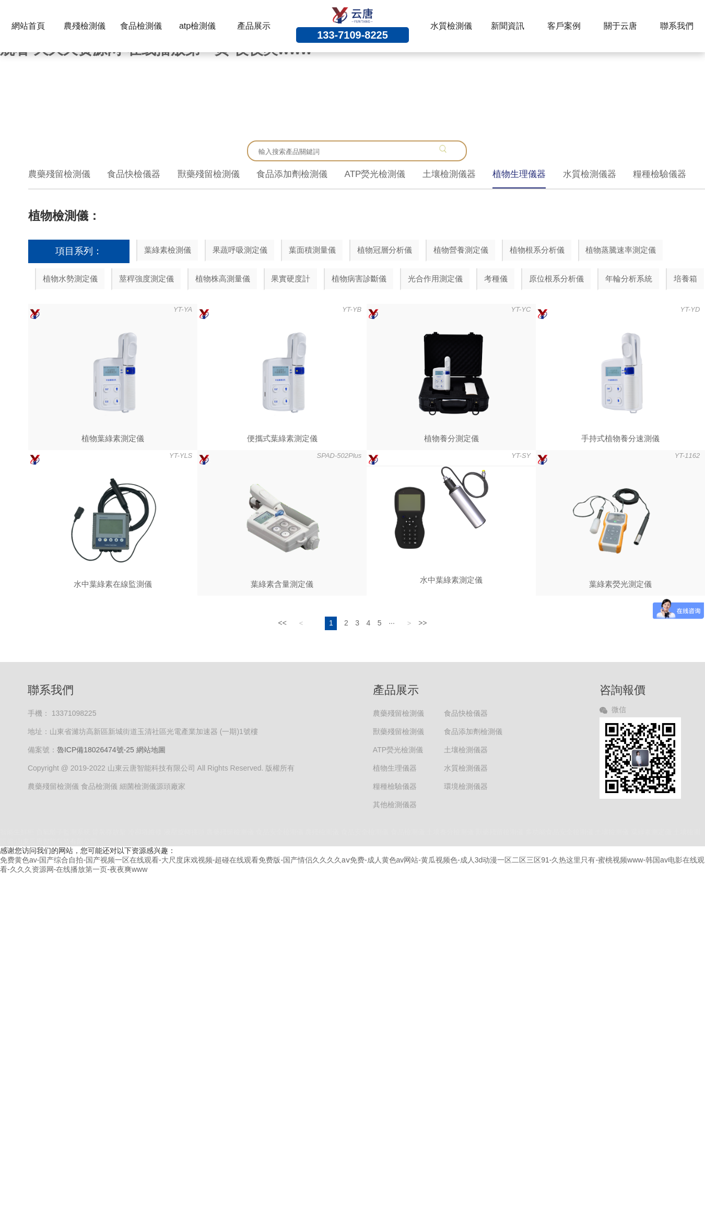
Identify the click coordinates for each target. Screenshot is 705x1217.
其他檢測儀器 (395, 804)
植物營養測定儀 (460, 249)
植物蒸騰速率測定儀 (620, 249)
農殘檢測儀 (84, 25)
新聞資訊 (507, 25)
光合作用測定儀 (435, 278)
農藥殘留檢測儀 (59, 174)
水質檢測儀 (451, 25)
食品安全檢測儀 (279, 832)
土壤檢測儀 (612, 832)
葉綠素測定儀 (651, 832)
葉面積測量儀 (312, 249)
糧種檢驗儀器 (659, 174)
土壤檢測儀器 (449, 174)
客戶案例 (564, 25)
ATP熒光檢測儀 (375, 174)
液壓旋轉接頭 (184, 832)
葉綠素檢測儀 (167, 249)
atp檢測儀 (197, 25)
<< (282, 623)
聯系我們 (677, 25)
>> (422, 623)
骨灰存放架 (109, 832)
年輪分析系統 (628, 278)
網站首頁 (28, 25)
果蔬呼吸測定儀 (240, 249)
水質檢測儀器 (589, 174)
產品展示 (254, 25)
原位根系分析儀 (556, 278)
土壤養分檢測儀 (450, 832)
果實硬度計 (290, 278)
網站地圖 (151, 750)
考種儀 (496, 278)
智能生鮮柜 (17, 832)
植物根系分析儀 (537, 249)
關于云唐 (620, 25)
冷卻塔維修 (145, 832)
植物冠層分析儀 (384, 249)
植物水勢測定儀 (70, 278)
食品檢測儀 (141, 25)
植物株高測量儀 (222, 278)
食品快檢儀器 (133, 174)
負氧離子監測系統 (63, 832)
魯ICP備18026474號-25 (95, 750)
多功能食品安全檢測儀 (559, 832)
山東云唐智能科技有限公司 (56, 841)
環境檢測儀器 (466, 786)
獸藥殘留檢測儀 (209, 174)
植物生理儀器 (519, 174)
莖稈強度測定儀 (146, 278)
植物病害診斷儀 (359, 278)
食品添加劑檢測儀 (291, 174)
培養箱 (685, 278)
